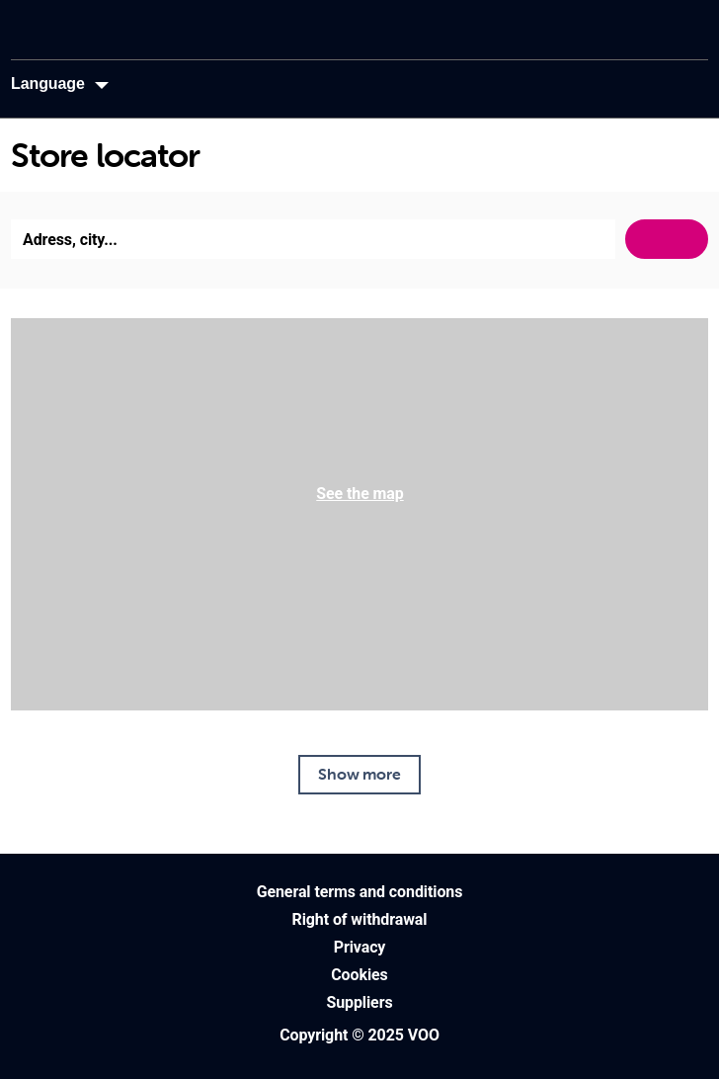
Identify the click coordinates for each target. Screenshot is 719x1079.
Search (666, 239)
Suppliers (359, 1002)
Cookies (359, 974)
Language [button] (48, 83)
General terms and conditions (360, 891)
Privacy (360, 947)
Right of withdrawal (360, 919)
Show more (359, 774)
